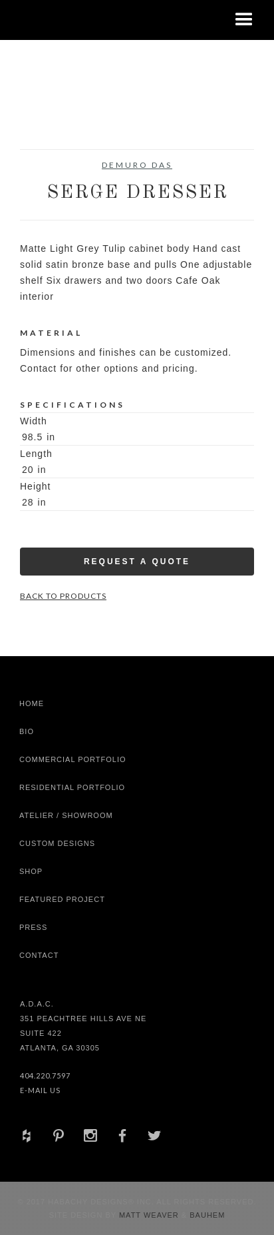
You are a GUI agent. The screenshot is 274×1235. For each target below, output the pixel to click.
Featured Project (62, 899)
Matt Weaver (150, 1215)
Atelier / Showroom (66, 815)
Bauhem (206, 1215)
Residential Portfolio (72, 787)
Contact (39, 955)
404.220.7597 (45, 1075)
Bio (26, 731)
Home (31, 703)
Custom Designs (57, 843)
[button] (244, 20)
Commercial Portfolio (72, 759)
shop (31, 871)
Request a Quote (137, 561)
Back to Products (63, 596)
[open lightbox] (49, 116)
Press (33, 927)
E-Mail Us (40, 1090)
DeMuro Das (137, 165)
